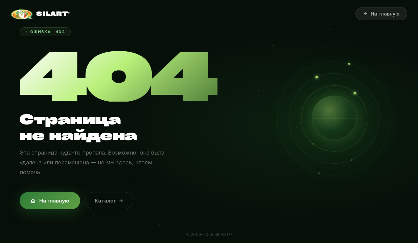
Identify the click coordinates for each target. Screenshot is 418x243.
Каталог (109, 200)
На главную (49, 200)
